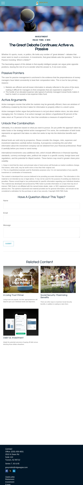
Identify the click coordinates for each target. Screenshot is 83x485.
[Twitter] (10, 471)
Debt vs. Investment (13, 338)
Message (7, 225)
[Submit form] (8, 243)
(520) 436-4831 (17, 452)
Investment (9, 482)
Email (5, 213)
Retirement (9, 479)
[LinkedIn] (14, 471)
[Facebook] (6, 471)
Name (5, 201)
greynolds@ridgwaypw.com (16, 467)
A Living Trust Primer (13, 295)
